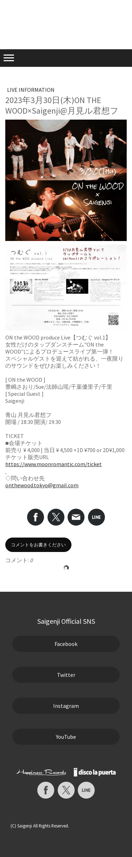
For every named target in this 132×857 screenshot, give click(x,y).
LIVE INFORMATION (31, 89)
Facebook (66, 643)
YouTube (66, 736)
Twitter (66, 674)
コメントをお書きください (38, 545)
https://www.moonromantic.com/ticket (53, 464)
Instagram (66, 705)
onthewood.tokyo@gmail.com (41, 485)
